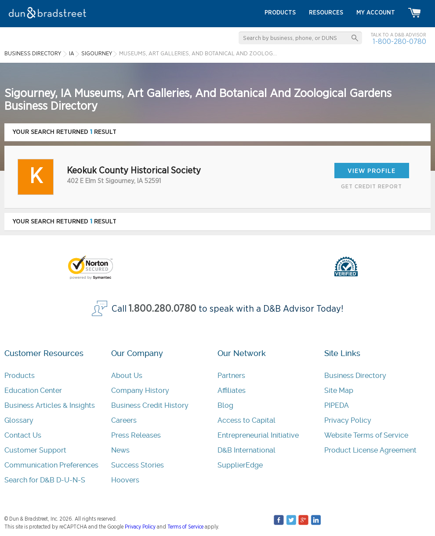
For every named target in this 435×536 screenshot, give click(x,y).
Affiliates (232, 390)
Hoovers (125, 480)
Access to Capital (247, 420)
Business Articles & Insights (49, 405)
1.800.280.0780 (162, 309)
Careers (124, 420)
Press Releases (136, 435)
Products (19, 375)
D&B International (247, 450)
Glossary (18, 420)
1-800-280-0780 (399, 41)
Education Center (33, 390)
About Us (126, 375)
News (120, 450)
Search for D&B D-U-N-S (44, 480)
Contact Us (22, 435)
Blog (225, 405)
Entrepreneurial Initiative (258, 435)
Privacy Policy (347, 420)
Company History (140, 390)
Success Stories (137, 465)
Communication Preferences (51, 465)
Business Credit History (149, 405)
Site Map (338, 390)
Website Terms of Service (366, 435)
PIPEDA (336, 405)
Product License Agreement (370, 450)
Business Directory (355, 375)
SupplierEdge (240, 465)
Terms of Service (185, 526)
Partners (231, 375)
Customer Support (35, 450)
